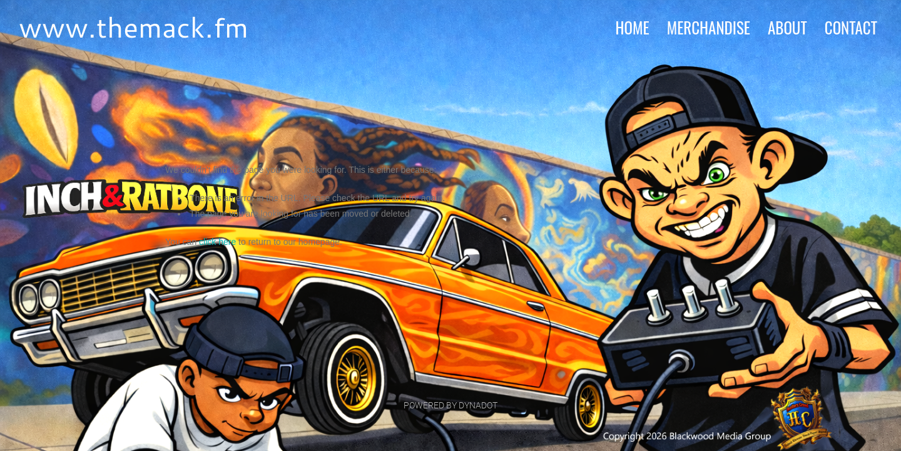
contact (851, 27)
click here (217, 242)
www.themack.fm (133, 26)
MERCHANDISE (708, 27)
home (632, 27)
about (787, 27)
